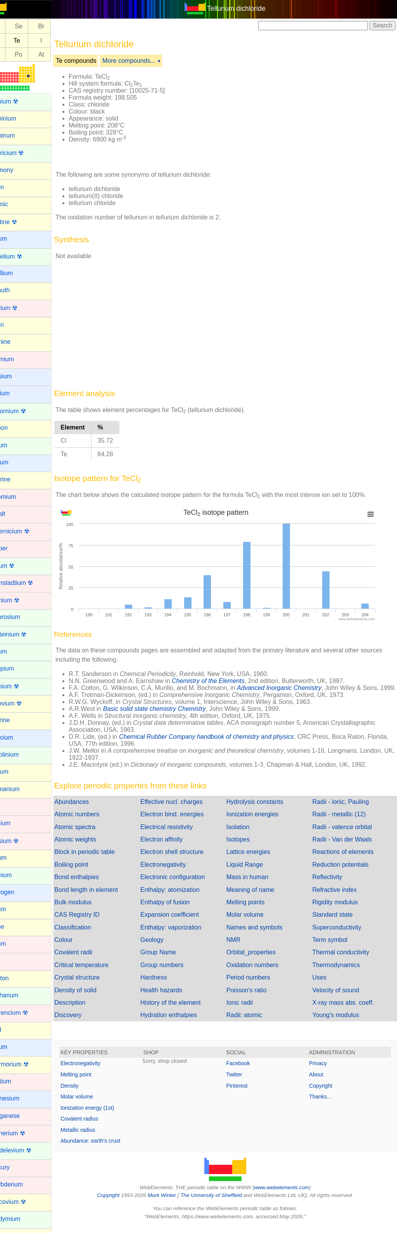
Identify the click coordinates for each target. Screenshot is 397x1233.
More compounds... (147, 60)
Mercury (16, 1167)
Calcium (16, 393)
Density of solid (93, 997)
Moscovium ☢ (24, 1202)
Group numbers (175, 972)
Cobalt (14, 513)
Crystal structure (94, 984)
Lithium (15, 1046)
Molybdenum (23, 1184)
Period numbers (257, 984)
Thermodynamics (340, 972)
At (59, 54)
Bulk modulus (91, 909)
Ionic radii (248, 1009)
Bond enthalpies (94, 884)
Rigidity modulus (339, 909)
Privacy (322, 1070)
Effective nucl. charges (185, 808)
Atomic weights (93, 846)
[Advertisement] (292, 115)
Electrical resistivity (180, 834)
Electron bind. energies (185, 821)
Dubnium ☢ (21, 600)
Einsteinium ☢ (25, 634)
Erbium (15, 651)
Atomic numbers (94, 821)
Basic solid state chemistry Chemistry (172, 715)
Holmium (17, 875)
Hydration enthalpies (182, 1022)
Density (88, 1093)
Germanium (21, 789)
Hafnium (17, 823)
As (14, 26)
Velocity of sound (340, 997)
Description (88, 1009)
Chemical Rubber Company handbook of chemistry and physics (224, 743)
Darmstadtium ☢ (28, 582)
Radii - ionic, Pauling (345, 808)
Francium (18, 737)
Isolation (247, 834)
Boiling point (89, 871)
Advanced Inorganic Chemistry (297, 688)
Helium (15, 857)
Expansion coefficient (183, 921)
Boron (13, 324)
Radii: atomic (253, 1022)
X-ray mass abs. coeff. (347, 1009)
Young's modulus (340, 1022)
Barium (15, 238)
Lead (12, 1029)
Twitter (243, 1081)
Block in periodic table (102, 858)
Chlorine (17, 479)
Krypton (16, 978)
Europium (18, 668)
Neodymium (21, 1219)
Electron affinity (175, 846)
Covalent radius (97, 1126)
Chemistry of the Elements (226, 681)
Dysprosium (21, 617)
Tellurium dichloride (245, 8)
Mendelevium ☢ (27, 1150)
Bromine (17, 341)
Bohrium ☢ (20, 308)
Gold (12, 806)
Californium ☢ (24, 411)
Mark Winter (171, 1202)
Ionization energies (261, 821)
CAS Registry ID (94, 921)
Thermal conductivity (345, 959)
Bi (14, 54)
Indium (14, 909)
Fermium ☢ (21, 686)
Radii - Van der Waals (346, 846)
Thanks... (325, 1103)
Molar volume (254, 921)
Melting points (254, 909)
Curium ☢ (19, 565)
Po (37, 54)
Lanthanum (20, 995)
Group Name (172, 959)
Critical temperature (99, 972)
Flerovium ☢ (22, 703)
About (321, 1081)
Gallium (15, 771)
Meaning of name (259, 896)
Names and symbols (263, 934)
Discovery (86, 1022)
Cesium (15, 462)
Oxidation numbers (261, 972)
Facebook (247, 1070)
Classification (90, 934)
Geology (165, 946)
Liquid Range (253, 871)
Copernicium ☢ (26, 531)
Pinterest (246, 1093)
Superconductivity (341, 934)
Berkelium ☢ (22, 256)
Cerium (15, 445)
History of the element (184, 1009)
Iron (10, 960)
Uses (324, 984)
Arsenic (15, 204)
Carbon (15, 427)
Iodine (13, 926)
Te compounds (94, 60)
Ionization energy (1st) (106, 1115)
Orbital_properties (260, 959)
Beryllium (18, 273)
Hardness (167, 984)
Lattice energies (257, 858)
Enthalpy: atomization (183, 896)
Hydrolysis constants (263, 808)
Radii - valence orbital (346, 834)
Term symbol (334, 946)
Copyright (325, 1093)
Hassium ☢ (21, 841)
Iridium (14, 943)
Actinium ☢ (20, 101)
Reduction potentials (345, 871)
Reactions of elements (347, 858)
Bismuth (16, 290)
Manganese (21, 1115)
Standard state (337, 921)
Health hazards (175, 997)
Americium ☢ (23, 153)
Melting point (94, 1081)
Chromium (19, 496)
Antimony (18, 170)
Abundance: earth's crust (108, 1148)
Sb (14, 40)
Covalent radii (91, 959)
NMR (242, 946)
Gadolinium (21, 754)
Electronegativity (176, 871)
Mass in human (256, 884)
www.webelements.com (290, 1194)
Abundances (89, 808)
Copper (15, 548)
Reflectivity (332, 884)
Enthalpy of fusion (178, 909)
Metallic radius (96, 1137)
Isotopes (247, 846)
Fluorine (16, 720)
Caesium (17, 376)
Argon (13, 187)
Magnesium (21, 1098)
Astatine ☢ (20, 222)
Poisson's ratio (255, 997)
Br (59, 26)
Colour (81, 946)
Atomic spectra (93, 834)
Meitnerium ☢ (24, 1133)
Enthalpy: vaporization (184, 934)
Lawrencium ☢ (25, 1012)
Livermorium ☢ (26, 1064)
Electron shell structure (185, 858)
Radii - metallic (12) (343, 821)
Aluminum (19, 135)
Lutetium (17, 1081)
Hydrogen (18, 892)
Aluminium (20, 118)
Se (37, 26)
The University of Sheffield (221, 1202)
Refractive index (339, 896)
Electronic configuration (186, 884)
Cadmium (18, 359)
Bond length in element (104, 896)
